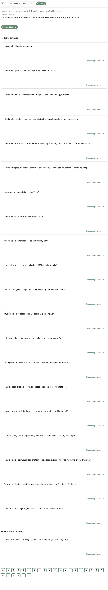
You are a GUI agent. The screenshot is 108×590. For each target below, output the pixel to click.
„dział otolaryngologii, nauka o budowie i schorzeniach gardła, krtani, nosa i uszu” (54, 126)
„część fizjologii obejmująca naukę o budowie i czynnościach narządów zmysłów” (54, 443)
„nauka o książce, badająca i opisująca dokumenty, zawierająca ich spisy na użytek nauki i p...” (54, 175)
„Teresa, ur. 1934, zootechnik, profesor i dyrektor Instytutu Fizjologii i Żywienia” (54, 491)
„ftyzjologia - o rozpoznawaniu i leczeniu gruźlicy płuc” (54, 321)
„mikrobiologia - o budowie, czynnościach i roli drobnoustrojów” (54, 345)
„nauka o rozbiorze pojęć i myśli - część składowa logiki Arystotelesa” (54, 394)
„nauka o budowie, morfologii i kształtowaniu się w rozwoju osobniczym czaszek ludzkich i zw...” (54, 151)
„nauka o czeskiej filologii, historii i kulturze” (54, 224)
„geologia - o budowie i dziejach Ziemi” (54, 199)
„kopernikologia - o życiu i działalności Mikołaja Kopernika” (54, 272)
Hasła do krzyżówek (8, 11)
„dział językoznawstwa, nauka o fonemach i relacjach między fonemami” (54, 370)
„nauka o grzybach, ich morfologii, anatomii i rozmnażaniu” (54, 78)
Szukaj (41, 4)
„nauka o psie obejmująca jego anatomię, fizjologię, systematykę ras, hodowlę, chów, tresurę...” (54, 467)
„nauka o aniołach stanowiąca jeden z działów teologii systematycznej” (54, 547)
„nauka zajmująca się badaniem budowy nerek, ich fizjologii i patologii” (54, 418)
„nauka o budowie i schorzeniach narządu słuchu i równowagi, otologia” (54, 102)
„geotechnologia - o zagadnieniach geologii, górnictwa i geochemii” (54, 297)
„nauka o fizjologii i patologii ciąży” (54, 53)
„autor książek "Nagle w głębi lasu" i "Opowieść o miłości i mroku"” (54, 516)
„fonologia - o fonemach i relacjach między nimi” (54, 248)
